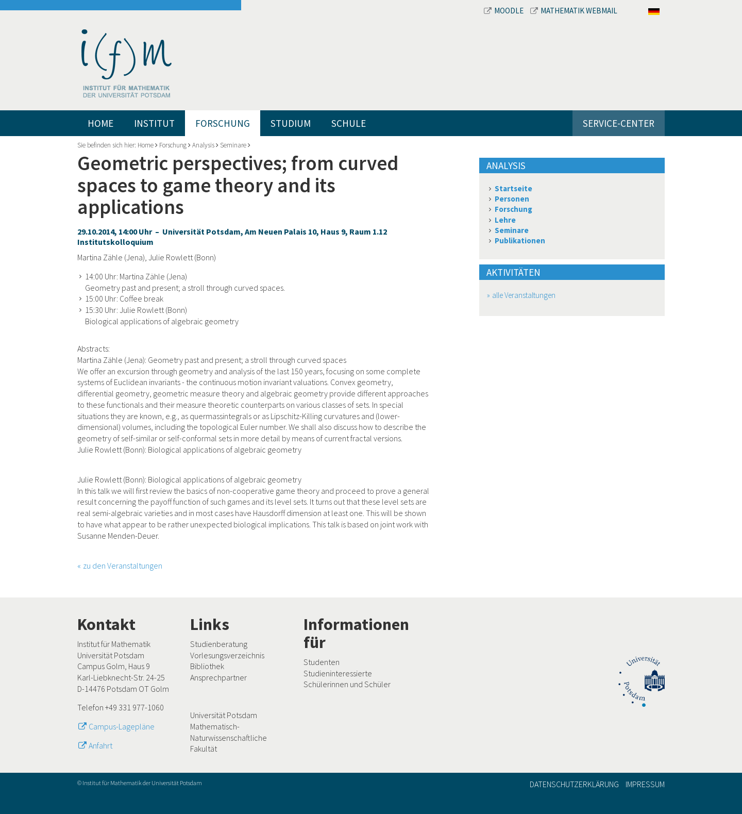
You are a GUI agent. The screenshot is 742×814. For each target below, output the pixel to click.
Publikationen (520, 240)
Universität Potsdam (223, 715)
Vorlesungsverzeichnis (227, 655)
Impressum (645, 784)
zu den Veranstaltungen (122, 565)
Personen (512, 199)
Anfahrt (100, 745)
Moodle (504, 10)
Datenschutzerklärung (574, 784)
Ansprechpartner (218, 677)
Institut (154, 123)
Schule (348, 123)
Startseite (513, 188)
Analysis (203, 145)
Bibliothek (207, 666)
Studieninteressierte (337, 673)
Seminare (233, 145)
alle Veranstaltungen (523, 295)
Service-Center (618, 123)
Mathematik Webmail (573, 10)
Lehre (505, 220)
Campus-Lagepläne (122, 726)
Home (100, 123)
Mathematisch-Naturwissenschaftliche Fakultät (228, 737)
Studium (291, 123)
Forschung (222, 123)
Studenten (321, 662)
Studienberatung (218, 644)
